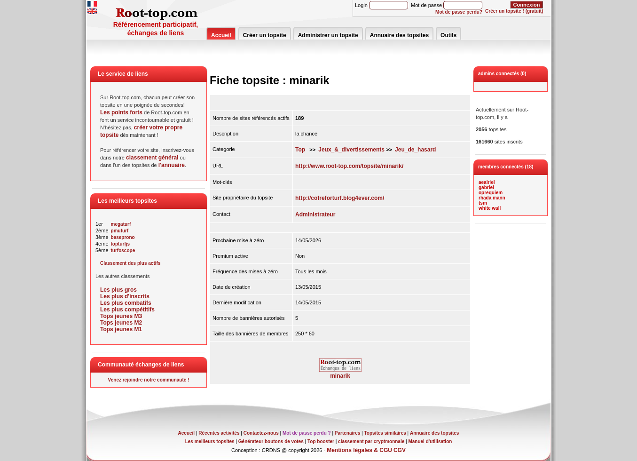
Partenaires (347, 433)
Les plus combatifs (125, 303)
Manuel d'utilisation (430, 441)
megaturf (121, 224)
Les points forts (121, 112)
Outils (448, 35)
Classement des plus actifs (130, 263)
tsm (483, 203)
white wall (490, 208)
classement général (152, 157)
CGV (399, 450)
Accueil (221, 35)
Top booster (320, 441)
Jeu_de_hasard (415, 149)
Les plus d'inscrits (124, 296)
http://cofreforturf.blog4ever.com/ (339, 198)
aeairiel (487, 182)
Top (300, 149)
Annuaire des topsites (399, 35)
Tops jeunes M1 (121, 329)
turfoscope (123, 250)
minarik (340, 373)
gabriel (486, 187)
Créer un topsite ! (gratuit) (514, 11)
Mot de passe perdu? (458, 12)
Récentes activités (218, 433)
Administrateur (315, 214)
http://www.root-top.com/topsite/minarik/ (349, 166)
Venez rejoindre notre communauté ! (148, 379)
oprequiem (491, 192)
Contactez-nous (261, 433)
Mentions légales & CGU (359, 450)
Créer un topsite (264, 35)
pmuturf (120, 230)
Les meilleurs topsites (210, 441)
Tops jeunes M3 (121, 316)
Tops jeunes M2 (121, 322)
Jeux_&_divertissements (351, 149)
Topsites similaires (385, 433)
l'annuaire (171, 165)
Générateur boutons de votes (271, 441)
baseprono (123, 237)
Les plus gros (118, 289)
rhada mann (492, 197)
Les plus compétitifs (127, 309)
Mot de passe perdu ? (307, 433)
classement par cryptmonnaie (371, 441)
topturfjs (120, 243)
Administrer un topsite (328, 35)
